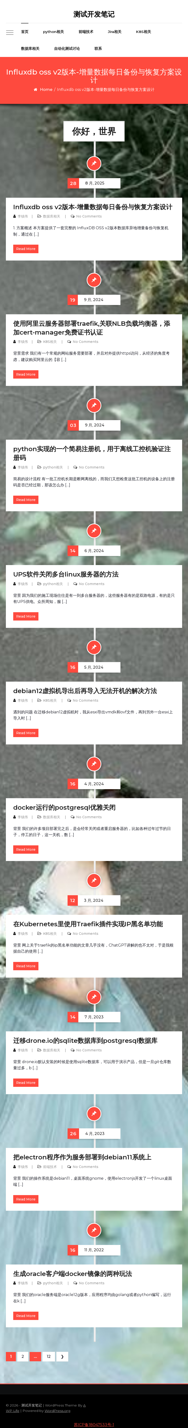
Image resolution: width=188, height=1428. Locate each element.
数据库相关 (30, 48)
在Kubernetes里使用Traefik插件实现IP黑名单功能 (88, 924)
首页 (24, 31)
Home (46, 89)
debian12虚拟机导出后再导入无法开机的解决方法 (85, 691)
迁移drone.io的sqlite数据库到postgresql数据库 (85, 1041)
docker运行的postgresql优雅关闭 (64, 807)
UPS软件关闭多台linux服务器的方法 (65, 574)
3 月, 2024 (85, 900)
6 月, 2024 (86, 550)
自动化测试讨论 (67, 48)
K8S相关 (143, 31)
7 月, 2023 (86, 1017)
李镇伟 (23, 216)
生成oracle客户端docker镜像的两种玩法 (72, 1274)
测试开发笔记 (94, 14)
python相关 (53, 31)
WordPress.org (57, 1410)
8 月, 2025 (86, 183)
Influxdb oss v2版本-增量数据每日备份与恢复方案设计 (92, 207)
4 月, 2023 (86, 1133)
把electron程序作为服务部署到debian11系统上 (82, 1157)
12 (49, 1356)
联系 (98, 48)
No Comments (89, 216)
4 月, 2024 (86, 784)
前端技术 (86, 31)
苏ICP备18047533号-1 (94, 1424)
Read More (25, 249)
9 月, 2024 (85, 300)
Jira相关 (114, 31)
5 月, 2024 (85, 667)
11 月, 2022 (86, 1250)
